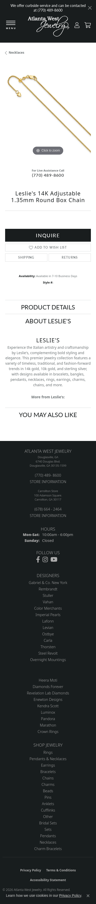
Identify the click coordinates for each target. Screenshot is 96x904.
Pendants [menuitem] (48, 835)
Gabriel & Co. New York (48, 582)
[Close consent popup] (88, 895)
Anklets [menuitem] (48, 803)
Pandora (48, 718)
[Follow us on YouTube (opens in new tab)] (53, 560)
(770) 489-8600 (48, 175)
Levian (48, 627)
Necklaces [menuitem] (48, 842)
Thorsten (47, 646)
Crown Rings (48, 731)
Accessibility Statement (48, 880)
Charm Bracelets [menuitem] (48, 848)
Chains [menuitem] (48, 778)
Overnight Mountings (48, 659)
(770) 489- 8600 (48, 475)
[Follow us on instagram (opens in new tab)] (45, 560)
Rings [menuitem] (48, 752)
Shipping (26, 257)
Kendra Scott (48, 705)
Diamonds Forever (48, 686)
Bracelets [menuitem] (48, 771)
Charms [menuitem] (48, 784)
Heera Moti (48, 680)
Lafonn (48, 621)
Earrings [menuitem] (48, 765)
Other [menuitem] (48, 816)
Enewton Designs (48, 699)
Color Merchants (48, 608)
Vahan (48, 601)
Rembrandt (48, 589)
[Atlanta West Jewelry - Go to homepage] (48, 27)
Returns (70, 257)
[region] (48, 114)
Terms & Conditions (61, 870)
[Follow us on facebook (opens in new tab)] (38, 560)
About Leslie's (48, 320)
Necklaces (16, 52)
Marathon (48, 725)
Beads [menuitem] (48, 790)
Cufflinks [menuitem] (48, 810)
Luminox (48, 712)
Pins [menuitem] (48, 797)
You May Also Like (48, 414)
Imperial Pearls (48, 614)
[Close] (90, 8)
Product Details (48, 307)
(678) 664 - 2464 (47, 509)
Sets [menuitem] (48, 829)
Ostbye (48, 634)
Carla (48, 640)
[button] (75, 26)
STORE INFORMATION (48, 481)
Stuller (48, 595)
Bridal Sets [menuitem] (48, 823)
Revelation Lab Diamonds (48, 693)
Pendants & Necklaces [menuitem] (47, 758)
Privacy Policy (30, 870)
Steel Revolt (48, 653)
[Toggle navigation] (10, 25)
